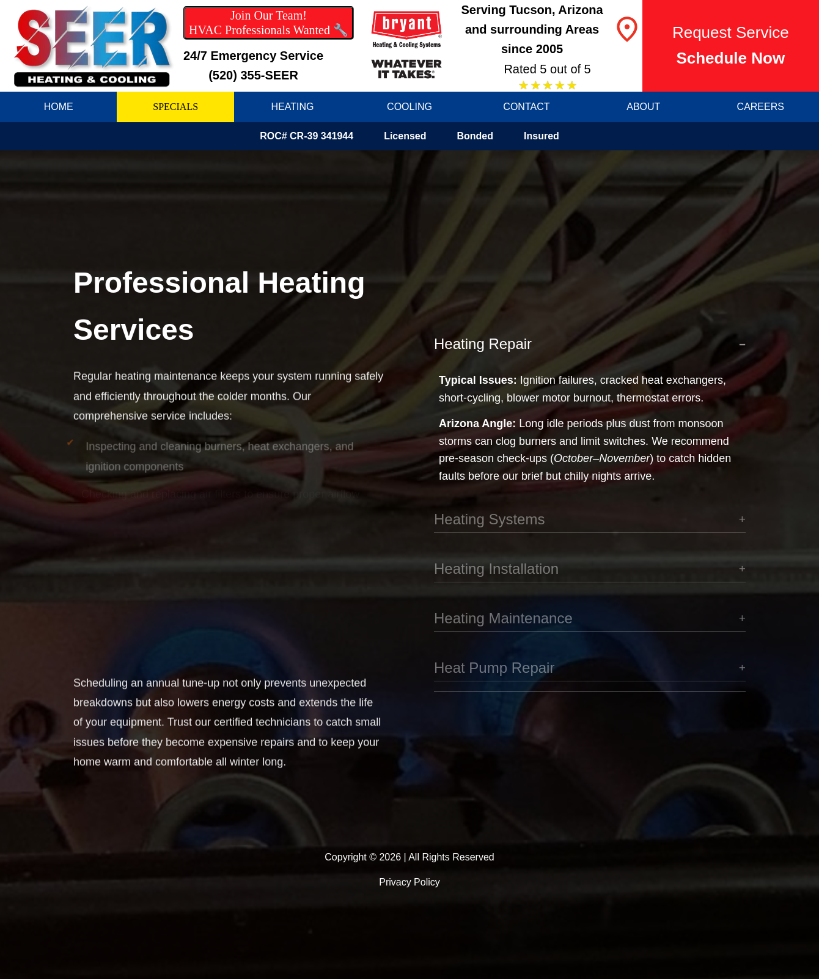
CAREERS (760, 106)
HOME (58, 106)
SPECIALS (175, 106)
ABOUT (643, 106)
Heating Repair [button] (483, 344)
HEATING (292, 106)
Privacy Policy (409, 882)
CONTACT (526, 106)
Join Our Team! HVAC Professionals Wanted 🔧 (268, 23)
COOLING (409, 106)
